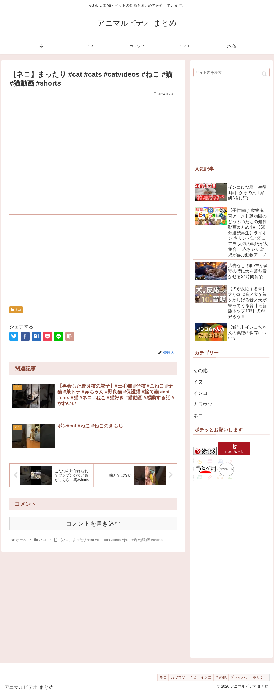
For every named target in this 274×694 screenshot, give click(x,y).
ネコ (16, 310)
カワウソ (202, 404)
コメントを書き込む (93, 523)
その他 (200, 370)
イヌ (198, 382)
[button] (264, 74)
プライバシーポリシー (248, 677)
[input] (231, 72)
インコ (200, 393)
